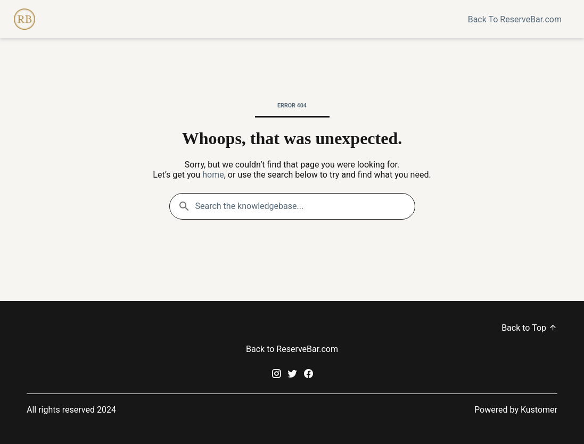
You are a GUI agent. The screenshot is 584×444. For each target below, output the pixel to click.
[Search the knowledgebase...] (292, 206)
